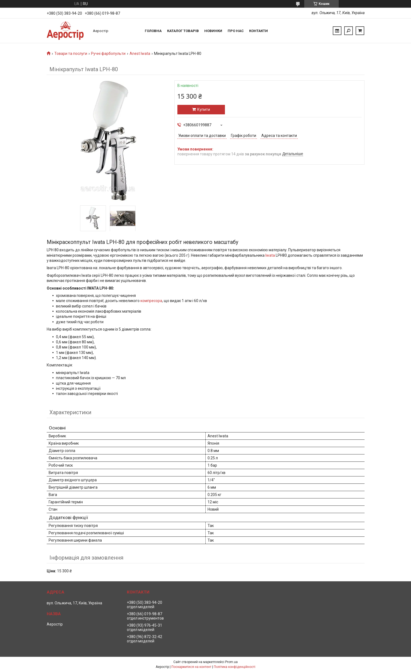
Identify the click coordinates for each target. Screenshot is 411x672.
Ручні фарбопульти (108, 53)
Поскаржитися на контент (191, 667)
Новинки (213, 31)
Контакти (258, 31)
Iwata (270, 255)
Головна (153, 31)
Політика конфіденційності (234, 667)
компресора (151, 301)
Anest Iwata (140, 53)
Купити (203, 109)
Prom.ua (231, 662)
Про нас (236, 31)
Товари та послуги (70, 53)
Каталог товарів (183, 31)
